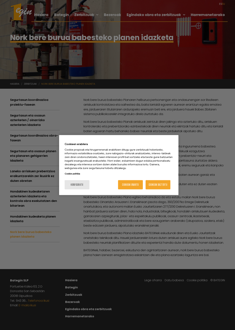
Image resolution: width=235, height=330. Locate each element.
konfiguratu (77, 184)
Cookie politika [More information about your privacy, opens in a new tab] (72, 173)
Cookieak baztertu (158, 184)
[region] (118, 165)
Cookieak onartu (130, 184)
